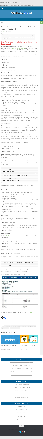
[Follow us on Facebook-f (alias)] (18, 432)
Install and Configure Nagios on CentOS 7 (21, 387)
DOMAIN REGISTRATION (21, 406)
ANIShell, (23, 48)
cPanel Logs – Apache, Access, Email (21, 365)
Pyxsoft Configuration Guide (30, 326)
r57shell (18, 48)
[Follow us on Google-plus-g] (23, 432)
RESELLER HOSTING (21, 413)
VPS (2, 22)
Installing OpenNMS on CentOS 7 (21, 397)
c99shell (14, 48)
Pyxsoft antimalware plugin (15, 162)
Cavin (4, 31)
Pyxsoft (23, 326)
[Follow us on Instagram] (25, 432)
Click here (30, 312)
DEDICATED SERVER (21, 419)
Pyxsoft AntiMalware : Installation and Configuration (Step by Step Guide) (19, 37)
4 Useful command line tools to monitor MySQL (21, 375)
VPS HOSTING (21, 416)
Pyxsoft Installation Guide (15, 328)
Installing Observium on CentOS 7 (21, 390)
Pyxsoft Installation (5, 328)
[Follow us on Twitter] (20, 432)
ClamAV (7, 235)
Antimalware (7, 326)
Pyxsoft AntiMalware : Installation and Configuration (21, 362)
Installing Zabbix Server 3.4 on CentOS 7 (21, 394)
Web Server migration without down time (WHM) (21, 371)
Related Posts (5, 38)
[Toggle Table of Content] (32, 35)
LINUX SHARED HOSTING (21, 409)
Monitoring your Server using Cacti (21, 384)
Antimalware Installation (15, 326)
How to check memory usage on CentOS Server (21, 368)
